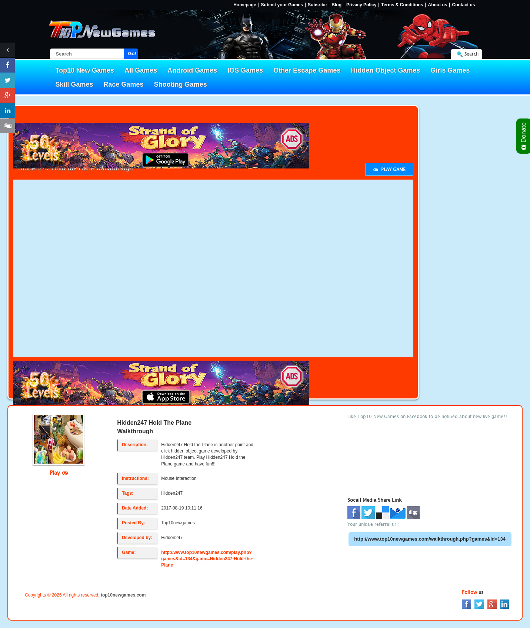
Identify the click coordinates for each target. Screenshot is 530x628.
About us (437, 5)
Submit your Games (282, 5)
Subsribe (317, 5)
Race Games (124, 84)
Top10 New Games (85, 70)
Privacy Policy (361, 5)
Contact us (463, 5)
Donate (523, 136)
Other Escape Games (306, 70)
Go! (132, 53)
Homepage (244, 5)
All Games (140, 70)
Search (471, 54)
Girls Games (450, 70)
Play (59, 472)
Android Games (192, 70)
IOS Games (245, 70)
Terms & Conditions (402, 5)
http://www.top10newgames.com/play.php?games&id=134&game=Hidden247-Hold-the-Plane (207, 559)
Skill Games (74, 84)
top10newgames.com (123, 595)
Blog (336, 5)
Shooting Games (180, 84)
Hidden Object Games (385, 70)
